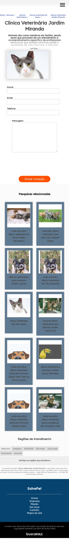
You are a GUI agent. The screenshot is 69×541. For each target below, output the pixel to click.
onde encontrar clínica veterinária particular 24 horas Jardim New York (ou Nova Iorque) (18, 373)
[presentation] (34, 172)
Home (34, 498)
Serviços (34, 507)
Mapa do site (34, 512)
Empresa (34, 501)
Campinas (17, 449)
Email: (33, 100)
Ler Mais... (34, 48)
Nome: (33, 90)
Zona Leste (52, 449)
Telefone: (33, 111)
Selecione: (5, 449)
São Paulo (40, 449)
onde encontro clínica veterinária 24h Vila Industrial (50, 280)
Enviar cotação (34, 179)
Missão (34, 504)
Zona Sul (18, 453)
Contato (34, 510)
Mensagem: (34, 135)
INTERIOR (28, 449)
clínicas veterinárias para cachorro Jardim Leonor (19, 280)
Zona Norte (6, 453)
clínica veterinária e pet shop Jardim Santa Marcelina (50, 370)
